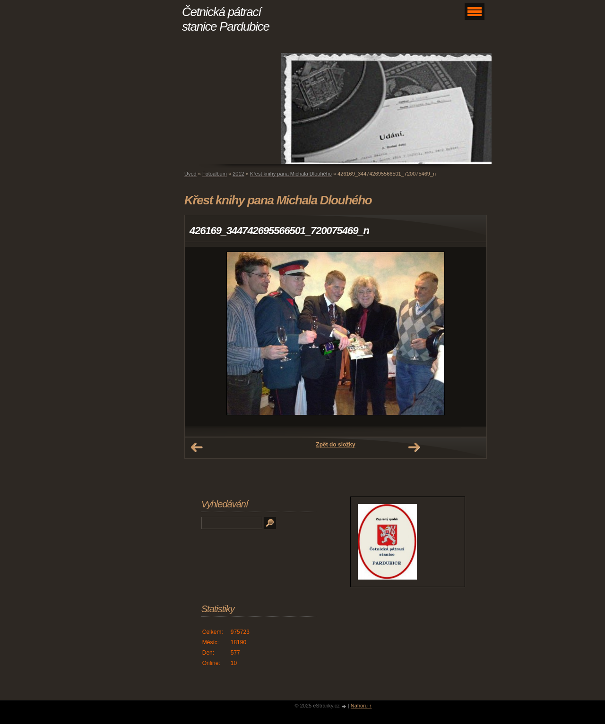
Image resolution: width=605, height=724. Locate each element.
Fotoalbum (214, 174)
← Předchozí (197, 447)
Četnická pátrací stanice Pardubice (225, 19)
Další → (414, 447)
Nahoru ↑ (361, 705)
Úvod (190, 174)
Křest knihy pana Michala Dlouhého (291, 174)
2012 (238, 174)
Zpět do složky (335, 444)
